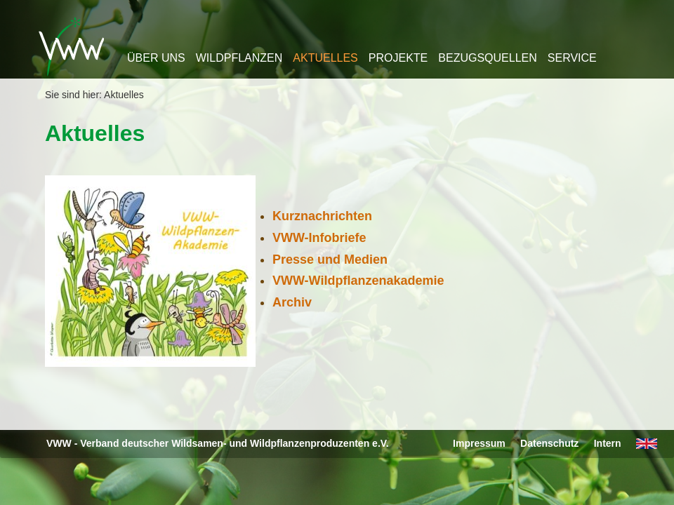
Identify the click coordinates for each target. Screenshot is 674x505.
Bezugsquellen (487, 58)
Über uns (156, 58)
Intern (607, 443)
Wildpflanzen (239, 58)
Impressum (479, 443)
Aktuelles (325, 58)
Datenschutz (549, 443)
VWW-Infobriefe (319, 238)
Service (572, 58)
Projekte (398, 58)
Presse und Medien (330, 259)
